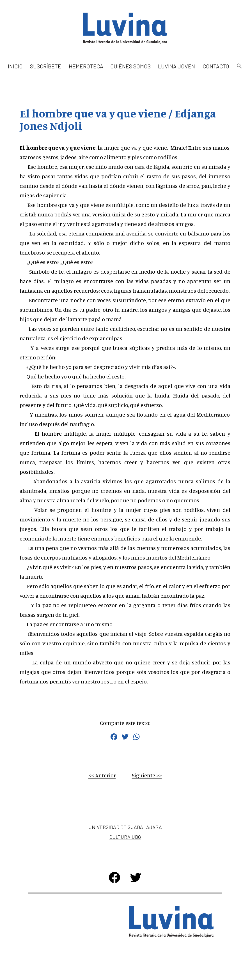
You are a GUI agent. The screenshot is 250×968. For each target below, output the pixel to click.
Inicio (15, 66)
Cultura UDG (125, 837)
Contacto (216, 66)
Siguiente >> (147, 775)
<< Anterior (102, 775)
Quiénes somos (131, 66)
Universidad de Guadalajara (125, 827)
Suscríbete (45, 66)
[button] (239, 66)
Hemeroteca (86, 66)
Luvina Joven (176, 66)
